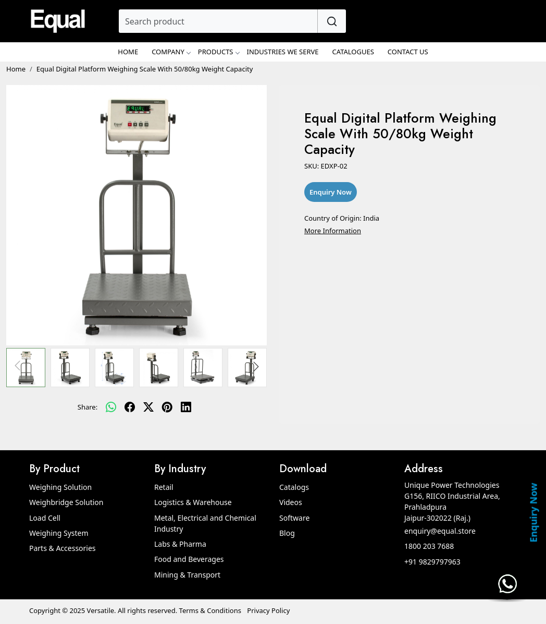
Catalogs (294, 487)
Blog (287, 533)
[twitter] (148, 407)
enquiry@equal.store (440, 531)
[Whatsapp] (111, 407)
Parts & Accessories (62, 548)
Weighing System (59, 533)
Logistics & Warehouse (193, 502)
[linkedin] (186, 407)
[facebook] (129, 407)
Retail (163, 487)
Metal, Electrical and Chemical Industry (205, 523)
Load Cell (44, 518)
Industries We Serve (283, 51)
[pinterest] (167, 407)
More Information (332, 230)
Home (128, 51)
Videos (290, 502)
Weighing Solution (60, 487)
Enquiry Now (533, 512)
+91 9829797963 (432, 562)
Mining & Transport (187, 575)
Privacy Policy (268, 610)
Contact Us (408, 51)
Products (218, 51)
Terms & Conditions (210, 610)
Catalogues (353, 51)
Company (171, 51)
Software (294, 518)
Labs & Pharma (180, 544)
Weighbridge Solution (66, 502)
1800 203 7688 (429, 546)
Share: (87, 407)
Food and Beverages (189, 559)
